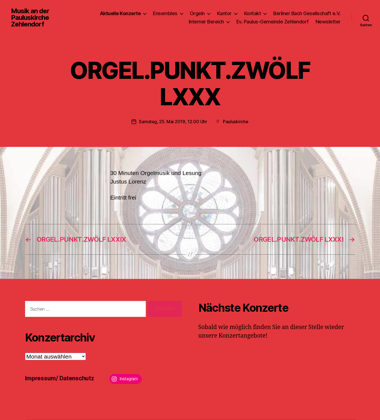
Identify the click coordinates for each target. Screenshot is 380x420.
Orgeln (197, 13)
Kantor (224, 13)
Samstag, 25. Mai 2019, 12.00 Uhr (173, 121)
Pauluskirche (235, 121)
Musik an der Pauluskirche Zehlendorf (30, 18)
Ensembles (165, 13)
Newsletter (328, 22)
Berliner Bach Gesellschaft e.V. (307, 13)
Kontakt (252, 13)
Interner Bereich (206, 22)
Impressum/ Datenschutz (59, 378)
